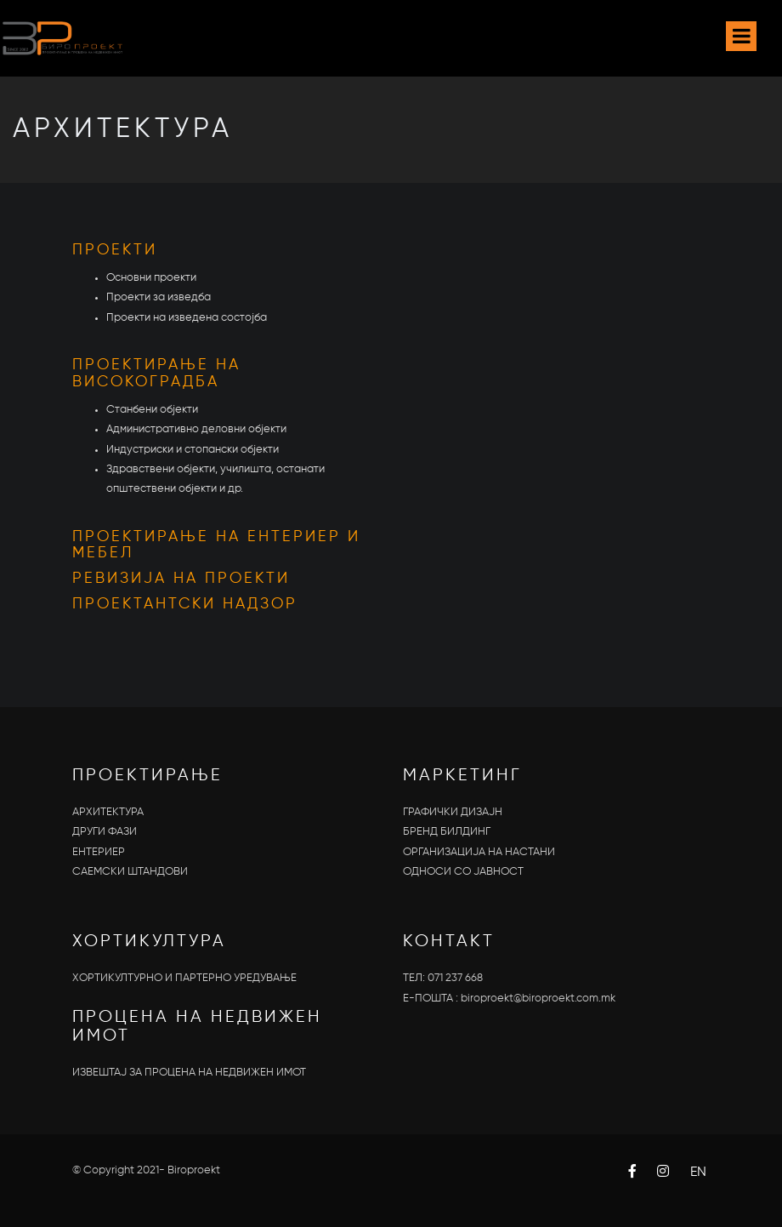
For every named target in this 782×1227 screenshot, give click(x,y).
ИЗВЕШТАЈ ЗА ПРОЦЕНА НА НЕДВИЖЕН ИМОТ (189, 1072)
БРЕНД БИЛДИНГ (446, 831)
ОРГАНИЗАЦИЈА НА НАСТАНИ (479, 852)
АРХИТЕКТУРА (108, 812)
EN (698, 1172)
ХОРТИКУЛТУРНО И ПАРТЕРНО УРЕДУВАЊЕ (184, 978)
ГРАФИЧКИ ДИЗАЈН (452, 812)
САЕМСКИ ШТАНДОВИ (130, 871)
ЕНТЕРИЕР (98, 852)
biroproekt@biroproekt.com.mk (538, 998)
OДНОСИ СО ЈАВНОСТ (463, 871)
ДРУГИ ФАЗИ (104, 831)
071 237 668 (455, 978)
